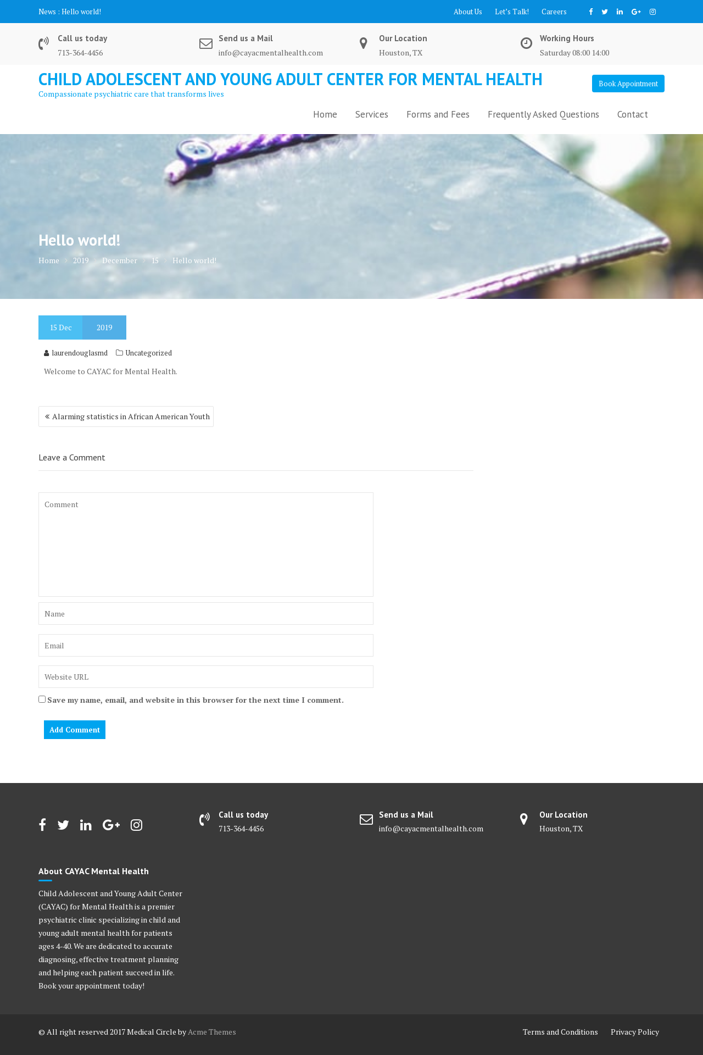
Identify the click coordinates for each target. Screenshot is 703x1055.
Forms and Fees (438, 114)
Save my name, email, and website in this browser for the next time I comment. (195, 700)
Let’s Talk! (512, 11)
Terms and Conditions (560, 1031)
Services (371, 114)
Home (325, 114)
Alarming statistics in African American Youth (131, 416)
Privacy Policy (635, 1031)
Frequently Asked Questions (543, 114)
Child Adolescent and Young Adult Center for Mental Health (290, 79)
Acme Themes (212, 1031)
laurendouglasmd (76, 353)
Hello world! (81, 11)
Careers (554, 11)
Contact (632, 114)
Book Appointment (628, 83)
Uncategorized (149, 353)
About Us (468, 11)
